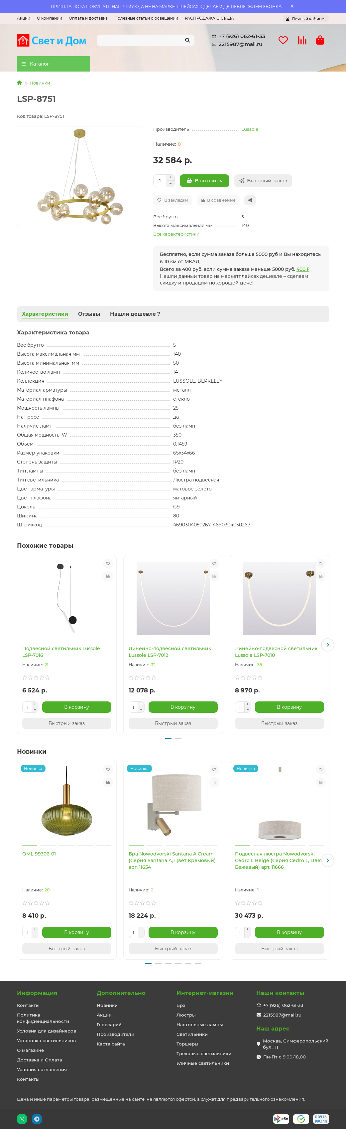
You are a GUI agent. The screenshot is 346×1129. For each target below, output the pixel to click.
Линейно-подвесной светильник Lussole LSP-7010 (276, 652)
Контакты (28, 1005)
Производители (115, 1034)
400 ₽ (302, 269)
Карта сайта (111, 1043)
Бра (180, 1005)
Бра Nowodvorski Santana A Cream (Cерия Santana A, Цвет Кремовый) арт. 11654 (172, 860)
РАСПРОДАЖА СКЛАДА (209, 18)
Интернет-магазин (205, 993)
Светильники (192, 1034)
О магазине (30, 1050)
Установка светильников (46, 1040)
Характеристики (45, 314)
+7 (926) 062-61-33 (237, 36)
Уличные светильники (202, 1063)
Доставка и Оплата (39, 1059)
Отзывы (89, 314)
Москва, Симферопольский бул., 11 (295, 1044)
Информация (37, 993)
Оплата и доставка (88, 18)
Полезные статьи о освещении (146, 18)
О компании (49, 18)
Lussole (249, 129)
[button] (327, 645)
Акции (23, 18)
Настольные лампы (199, 1024)
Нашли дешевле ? (135, 314)
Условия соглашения (42, 1069)
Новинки (40, 83)
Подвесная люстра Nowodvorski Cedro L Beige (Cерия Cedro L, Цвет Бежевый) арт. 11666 (279, 860)
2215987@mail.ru (235, 44)
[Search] (145, 40)
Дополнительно (121, 993)
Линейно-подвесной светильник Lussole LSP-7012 (170, 652)
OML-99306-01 (39, 854)
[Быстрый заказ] (263, 180)
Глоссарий (109, 1024)
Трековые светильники (203, 1053)
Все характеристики (176, 234)
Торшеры (187, 1043)
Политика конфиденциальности (43, 1018)
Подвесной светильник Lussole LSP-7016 (61, 652)
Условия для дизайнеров (46, 1031)
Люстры (186, 1015)
